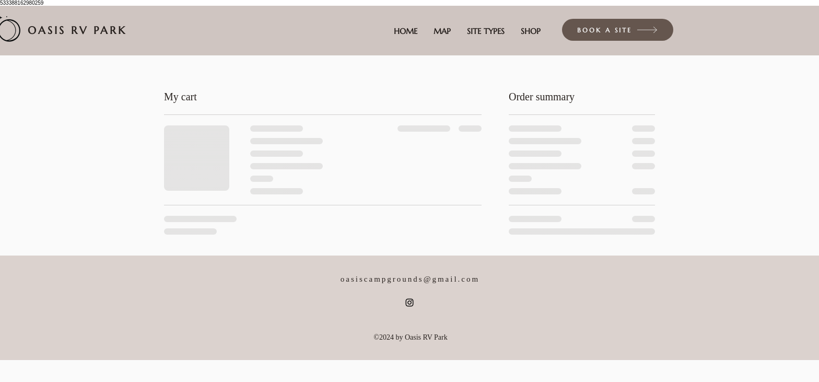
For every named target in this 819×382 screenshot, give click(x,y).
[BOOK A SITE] (617, 30)
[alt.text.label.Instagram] (409, 302)
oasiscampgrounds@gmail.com (410, 279)
